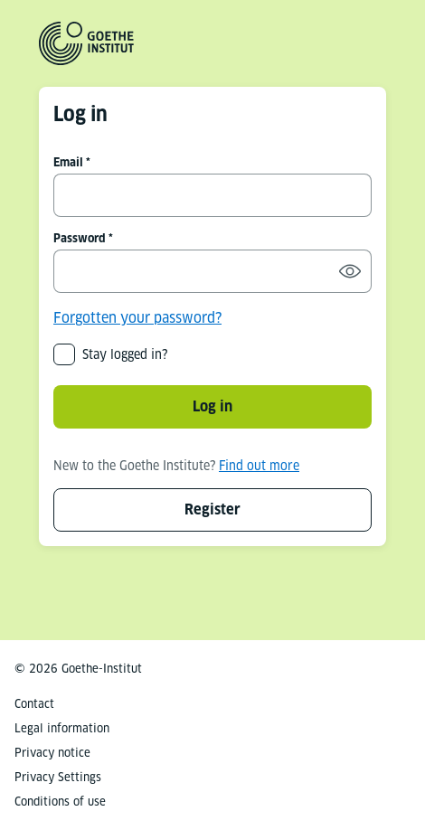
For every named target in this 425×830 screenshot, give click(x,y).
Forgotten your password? (137, 317)
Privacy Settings (57, 777)
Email (68, 162)
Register (212, 509)
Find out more (259, 465)
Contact (34, 704)
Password (79, 238)
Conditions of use (60, 801)
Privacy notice (52, 752)
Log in (212, 406)
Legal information (61, 728)
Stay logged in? (124, 354)
